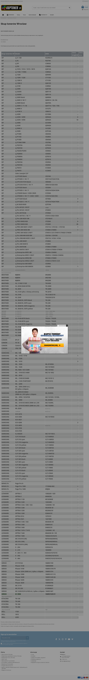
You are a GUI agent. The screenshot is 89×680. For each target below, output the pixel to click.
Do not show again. (62, 325)
